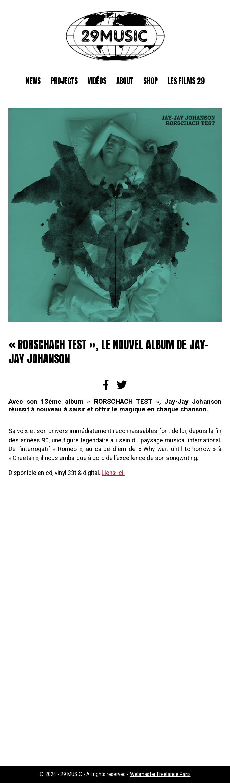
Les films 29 (186, 81)
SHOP (150, 81)
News (33, 81)
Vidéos (97, 81)
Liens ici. (113, 472)
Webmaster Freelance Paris (160, 774)
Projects (64, 81)
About (125, 81)
